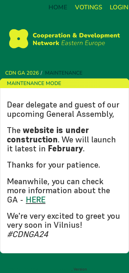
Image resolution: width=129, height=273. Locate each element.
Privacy (30, 269)
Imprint (13, 269)
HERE (35, 199)
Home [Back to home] (58, 7)
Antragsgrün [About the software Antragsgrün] (60, 269)
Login (119, 7)
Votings (88, 7)
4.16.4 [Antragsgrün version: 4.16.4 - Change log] (93, 269)
